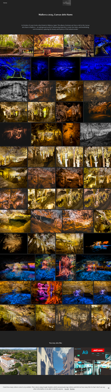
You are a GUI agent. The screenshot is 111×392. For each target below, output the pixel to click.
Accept (67, 389)
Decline (72, 389)
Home (5, 3)
